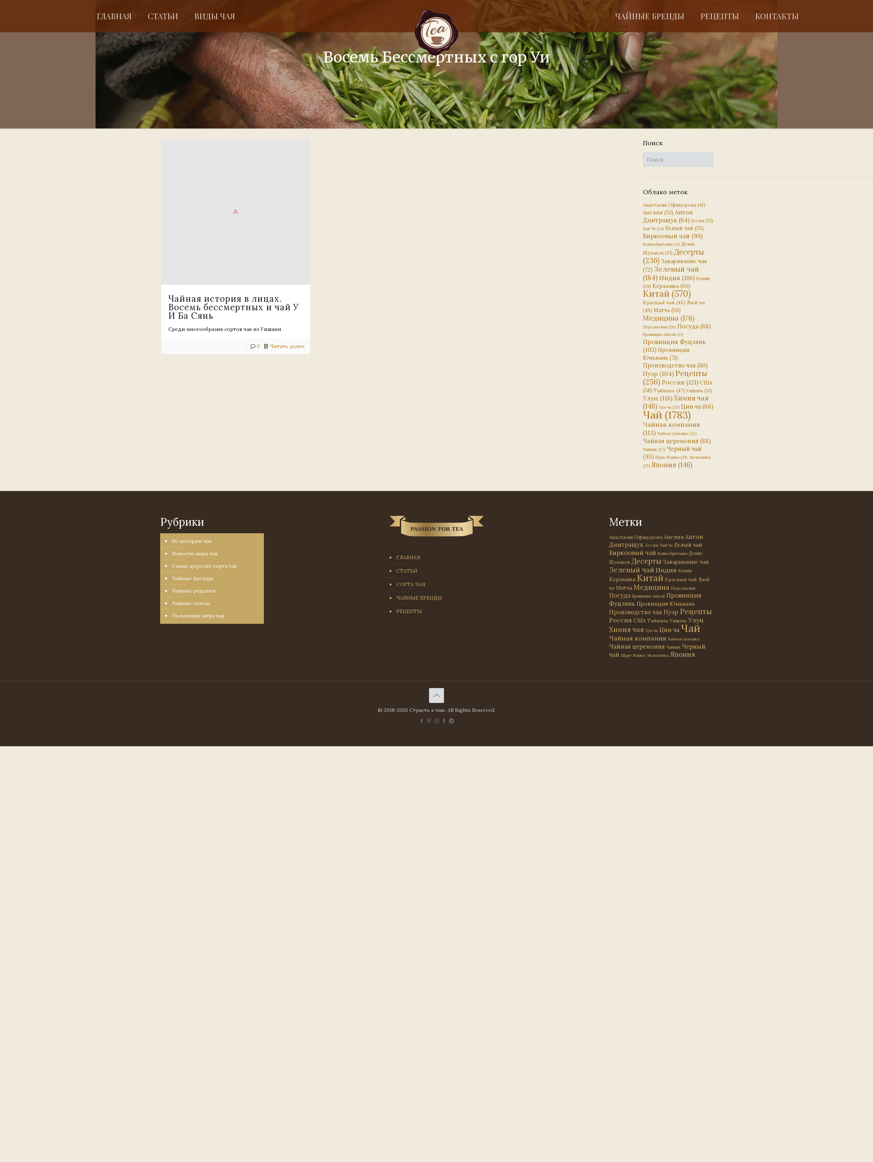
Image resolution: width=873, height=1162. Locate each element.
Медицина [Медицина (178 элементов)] (668, 317)
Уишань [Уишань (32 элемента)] (699, 390)
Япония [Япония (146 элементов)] (672, 464)
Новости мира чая (195, 553)
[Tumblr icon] (444, 721)
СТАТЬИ (406, 571)
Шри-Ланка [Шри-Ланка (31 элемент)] (671, 457)
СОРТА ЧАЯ (410, 584)
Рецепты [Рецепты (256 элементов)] (675, 378)
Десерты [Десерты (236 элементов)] (646, 561)
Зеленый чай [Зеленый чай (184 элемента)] (671, 273)
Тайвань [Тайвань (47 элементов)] (669, 390)
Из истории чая (192, 541)
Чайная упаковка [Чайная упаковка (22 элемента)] (676, 433)
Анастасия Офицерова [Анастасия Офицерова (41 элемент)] (674, 205)
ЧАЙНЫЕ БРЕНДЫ (419, 598)
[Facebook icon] (421, 721)
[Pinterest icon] (429, 721)
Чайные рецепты (194, 591)
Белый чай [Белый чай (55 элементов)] (684, 228)
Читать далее (287, 346)
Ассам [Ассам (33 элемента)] (702, 220)
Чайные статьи (191, 603)
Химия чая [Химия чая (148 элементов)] (676, 402)
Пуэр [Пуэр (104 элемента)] (658, 374)
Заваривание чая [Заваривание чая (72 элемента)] (686, 561)
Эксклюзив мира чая (198, 615)
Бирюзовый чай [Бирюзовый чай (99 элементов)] (673, 236)
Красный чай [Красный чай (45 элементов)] (664, 302)
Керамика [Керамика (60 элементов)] (671, 286)
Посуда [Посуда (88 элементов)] (694, 326)
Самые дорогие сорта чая (204, 566)
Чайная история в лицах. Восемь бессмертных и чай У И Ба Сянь (233, 307)
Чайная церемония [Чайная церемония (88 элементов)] (677, 441)
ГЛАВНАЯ (408, 557)
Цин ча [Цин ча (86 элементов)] (697, 406)
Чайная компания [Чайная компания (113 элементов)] (637, 638)
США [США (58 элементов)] (639, 620)
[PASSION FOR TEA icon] (451, 721)
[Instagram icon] (436, 721)
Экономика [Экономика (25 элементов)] (658, 655)
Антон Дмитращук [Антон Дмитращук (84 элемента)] (668, 216)
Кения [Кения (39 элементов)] (685, 571)
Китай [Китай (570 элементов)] (667, 293)
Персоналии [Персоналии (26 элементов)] (659, 326)
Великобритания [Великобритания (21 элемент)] (661, 244)
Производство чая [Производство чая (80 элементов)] (675, 365)
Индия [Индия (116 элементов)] (677, 278)
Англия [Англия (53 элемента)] (658, 212)
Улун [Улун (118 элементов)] (657, 398)
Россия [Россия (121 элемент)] (680, 382)
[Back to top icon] (436, 695)
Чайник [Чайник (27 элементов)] (654, 449)
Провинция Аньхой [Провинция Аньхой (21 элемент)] (663, 334)
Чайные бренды (192, 578)
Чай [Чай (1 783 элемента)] (667, 414)
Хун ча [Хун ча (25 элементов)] (669, 407)
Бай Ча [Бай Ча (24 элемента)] (653, 228)
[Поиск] (678, 159)
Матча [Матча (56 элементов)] (667, 310)
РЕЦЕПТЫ (409, 611)
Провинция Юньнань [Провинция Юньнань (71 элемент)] (665, 603)
